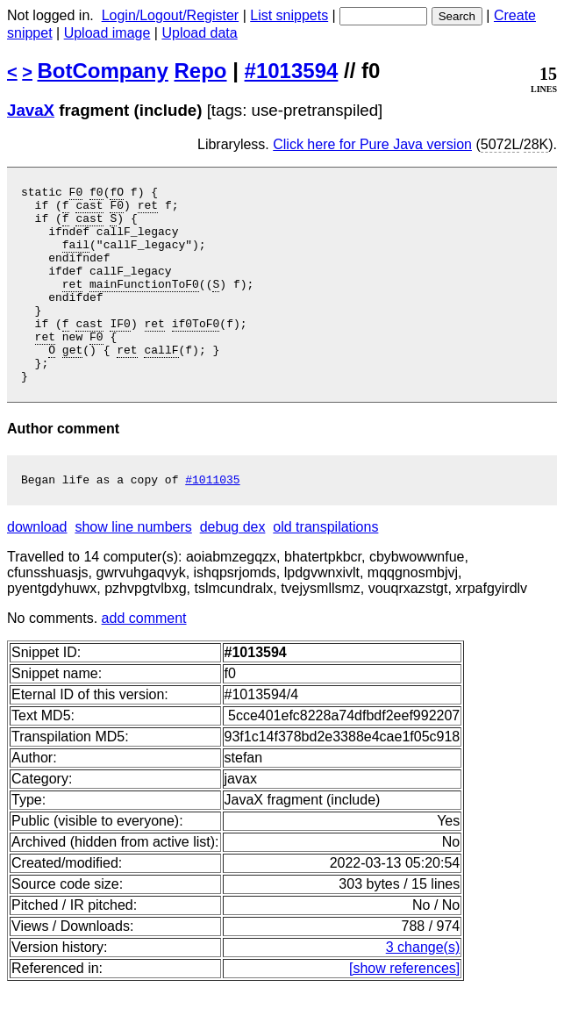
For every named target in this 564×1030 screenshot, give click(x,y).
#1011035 (212, 521)
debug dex (233, 568)
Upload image (107, 32)
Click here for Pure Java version (372, 144)
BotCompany (103, 70)
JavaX (30, 110)
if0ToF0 (196, 352)
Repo (201, 70)
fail (75, 257)
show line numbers (133, 568)
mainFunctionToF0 (144, 304)
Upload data (199, 32)
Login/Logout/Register (170, 15)
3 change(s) (423, 989)
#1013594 (292, 70)
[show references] (404, 1010)
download (37, 568)
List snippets (289, 15)
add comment (144, 660)
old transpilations (325, 568)
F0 (76, 194)
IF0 (120, 352)
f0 (96, 194)
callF (161, 383)
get (72, 383)
